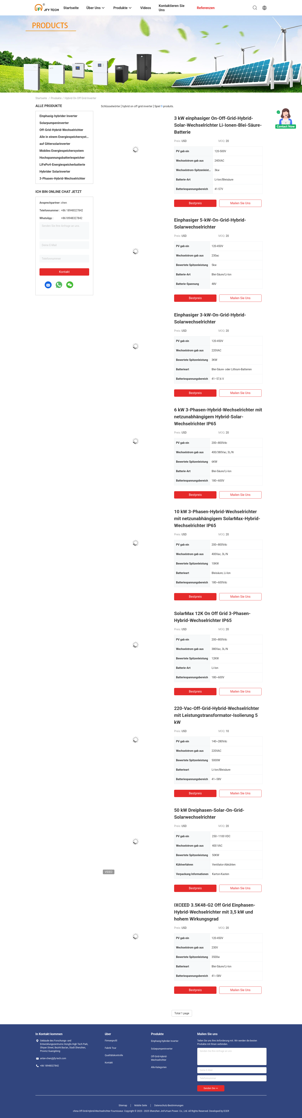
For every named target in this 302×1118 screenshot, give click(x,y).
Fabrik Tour (110, 1048)
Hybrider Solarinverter (54, 171)
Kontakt (64, 272)
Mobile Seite (140, 1105)
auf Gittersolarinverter (54, 144)
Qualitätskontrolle (114, 1055)
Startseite (41, 98)
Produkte (56, 98)
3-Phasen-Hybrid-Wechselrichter (62, 178)
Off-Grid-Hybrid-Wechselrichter (61, 130)
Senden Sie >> (211, 1088)
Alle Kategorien (159, 1067)
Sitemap (123, 1105)
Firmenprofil (111, 1040)
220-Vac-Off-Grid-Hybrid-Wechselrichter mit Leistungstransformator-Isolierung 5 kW (216, 715)
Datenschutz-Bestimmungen (168, 1105)
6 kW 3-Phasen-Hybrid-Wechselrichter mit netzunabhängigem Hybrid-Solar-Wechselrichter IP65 (218, 416)
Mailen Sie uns (240, 203)
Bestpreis (195, 203)
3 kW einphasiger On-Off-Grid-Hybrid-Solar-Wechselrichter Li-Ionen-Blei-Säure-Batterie (218, 125)
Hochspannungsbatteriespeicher (62, 157)
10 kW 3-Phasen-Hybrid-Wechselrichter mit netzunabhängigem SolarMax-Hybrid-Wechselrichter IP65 (217, 518)
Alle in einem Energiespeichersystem (64, 137)
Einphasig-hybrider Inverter (58, 116)
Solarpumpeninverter (54, 123)
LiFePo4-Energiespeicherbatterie (62, 164)
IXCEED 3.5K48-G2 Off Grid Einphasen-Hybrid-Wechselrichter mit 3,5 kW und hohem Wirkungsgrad (214, 912)
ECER (226, 1111)
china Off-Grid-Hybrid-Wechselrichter (92, 1111)
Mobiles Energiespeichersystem (61, 151)
